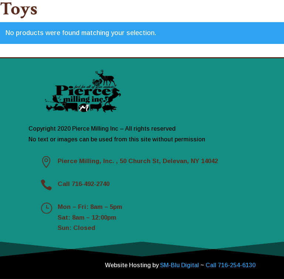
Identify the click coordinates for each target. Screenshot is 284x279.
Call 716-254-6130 (231, 265)
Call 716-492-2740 (83, 183)
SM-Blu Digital (180, 265)
